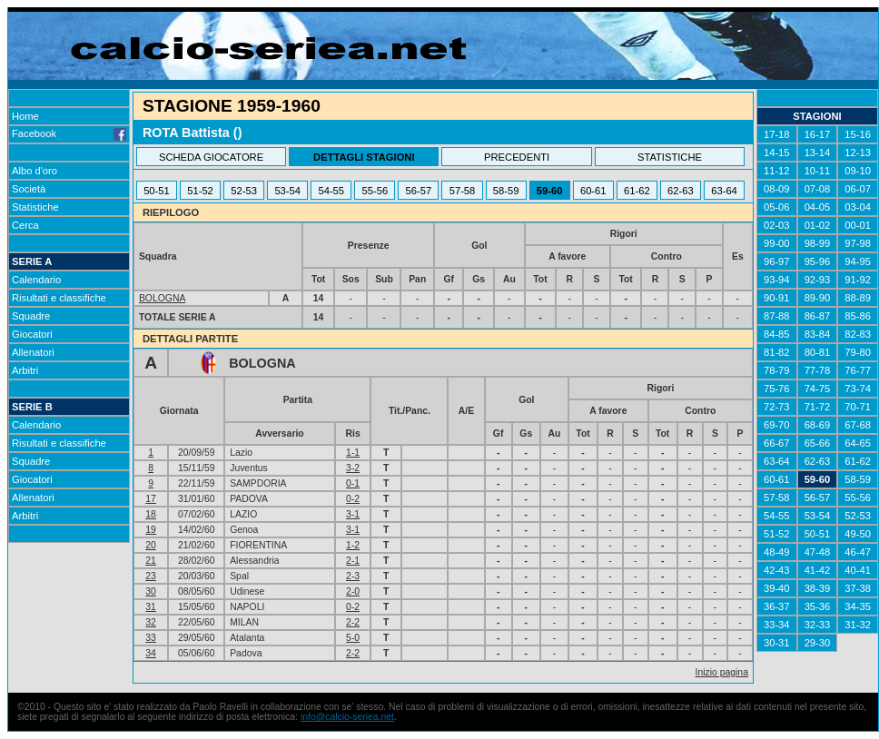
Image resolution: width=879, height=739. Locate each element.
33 (150, 638)
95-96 (818, 261)
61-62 (637, 190)
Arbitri (25, 370)
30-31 (777, 642)
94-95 (857, 261)
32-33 (818, 624)
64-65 (857, 443)
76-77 (857, 370)
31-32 (857, 624)
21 (150, 561)
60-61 (593, 190)
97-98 (857, 243)
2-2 (353, 622)
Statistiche (35, 207)
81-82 (777, 352)
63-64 (724, 190)
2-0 (353, 591)
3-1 (353, 514)
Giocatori (32, 334)
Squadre (31, 315)
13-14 (818, 152)
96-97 (777, 261)
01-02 (818, 225)
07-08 (818, 188)
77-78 (818, 370)
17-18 (777, 134)
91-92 (857, 279)
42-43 (777, 570)
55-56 (375, 190)
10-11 (818, 170)
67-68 (857, 424)
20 (150, 545)
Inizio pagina (722, 672)
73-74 (857, 388)
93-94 (777, 279)
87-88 (777, 315)
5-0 (353, 638)
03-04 (857, 207)
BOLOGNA (162, 298)
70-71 (857, 406)
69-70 (777, 424)
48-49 (777, 552)
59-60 (550, 190)
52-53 (244, 190)
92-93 (818, 279)
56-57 (419, 190)
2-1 (353, 561)
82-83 (857, 334)
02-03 (777, 225)
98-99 (818, 243)
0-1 (353, 483)
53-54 (287, 190)
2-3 (353, 576)
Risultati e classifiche (59, 297)
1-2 (353, 545)
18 (150, 514)
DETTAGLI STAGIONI (363, 157)
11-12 (777, 170)
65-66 (818, 443)
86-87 (818, 315)
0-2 (353, 499)
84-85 (777, 334)
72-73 (777, 406)
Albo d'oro (34, 170)
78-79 (777, 370)
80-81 (818, 352)
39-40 (777, 588)
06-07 (857, 188)
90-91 (777, 297)
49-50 (857, 533)
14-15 (777, 152)
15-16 (857, 134)
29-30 (818, 642)
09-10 (857, 170)
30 (150, 591)
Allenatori (33, 352)
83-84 (818, 334)
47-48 (818, 552)
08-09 (777, 188)
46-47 (857, 552)
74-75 (818, 388)
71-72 (818, 406)
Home (25, 116)
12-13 (857, 152)
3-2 (353, 468)
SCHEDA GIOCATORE (211, 157)
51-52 (200, 190)
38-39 (818, 588)
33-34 (777, 624)
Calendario (36, 279)
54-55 (331, 190)
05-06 (777, 207)
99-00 (777, 243)
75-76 (777, 388)
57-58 (462, 190)
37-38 (857, 588)
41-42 (818, 570)
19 (150, 530)
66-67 (777, 443)
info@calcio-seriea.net (347, 717)
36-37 (777, 606)
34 (150, 653)
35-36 (818, 606)
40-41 (857, 570)
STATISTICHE (669, 157)
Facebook (69, 133)
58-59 (506, 190)
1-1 (353, 453)
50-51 (156, 190)
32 (150, 622)
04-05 (818, 207)
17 (150, 499)
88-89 (857, 297)
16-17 (818, 134)
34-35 (857, 606)
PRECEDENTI (516, 157)
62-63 (680, 190)
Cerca (25, 225)
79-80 (857, 352)
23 (150, 576)
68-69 (818, 424)
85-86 (857, 315)
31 (150, 607)
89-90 (818, 297)
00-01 (857, 225)
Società (28, 188)
